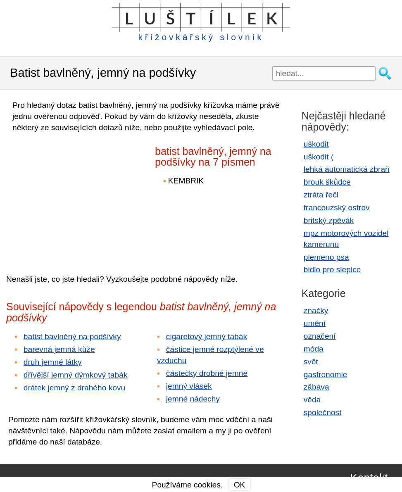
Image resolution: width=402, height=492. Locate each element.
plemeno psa (326, 257)
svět (311, 361)
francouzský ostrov (337, 207)
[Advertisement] (78, 197)
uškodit (316, 144)
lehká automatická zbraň (347, 169)
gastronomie (325, 374)
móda (314, 349)
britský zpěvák (329, 220)
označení (320, 336)
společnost (323, 412)
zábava (316, 387)
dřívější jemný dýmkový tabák (76, 375)
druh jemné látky (53, 362)
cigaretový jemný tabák (206, 336)
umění (315, 323)
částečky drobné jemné (206, 373)
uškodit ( (319, 156)
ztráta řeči (321, 194)
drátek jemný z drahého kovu (74, 387)
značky (316, 310)
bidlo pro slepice (332, 269)
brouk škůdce (327, 182)
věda (312, 399)
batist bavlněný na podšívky (72, 336)
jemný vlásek (189, 386)
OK (239, 484)
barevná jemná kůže (59, 349)
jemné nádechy (193, 399)
